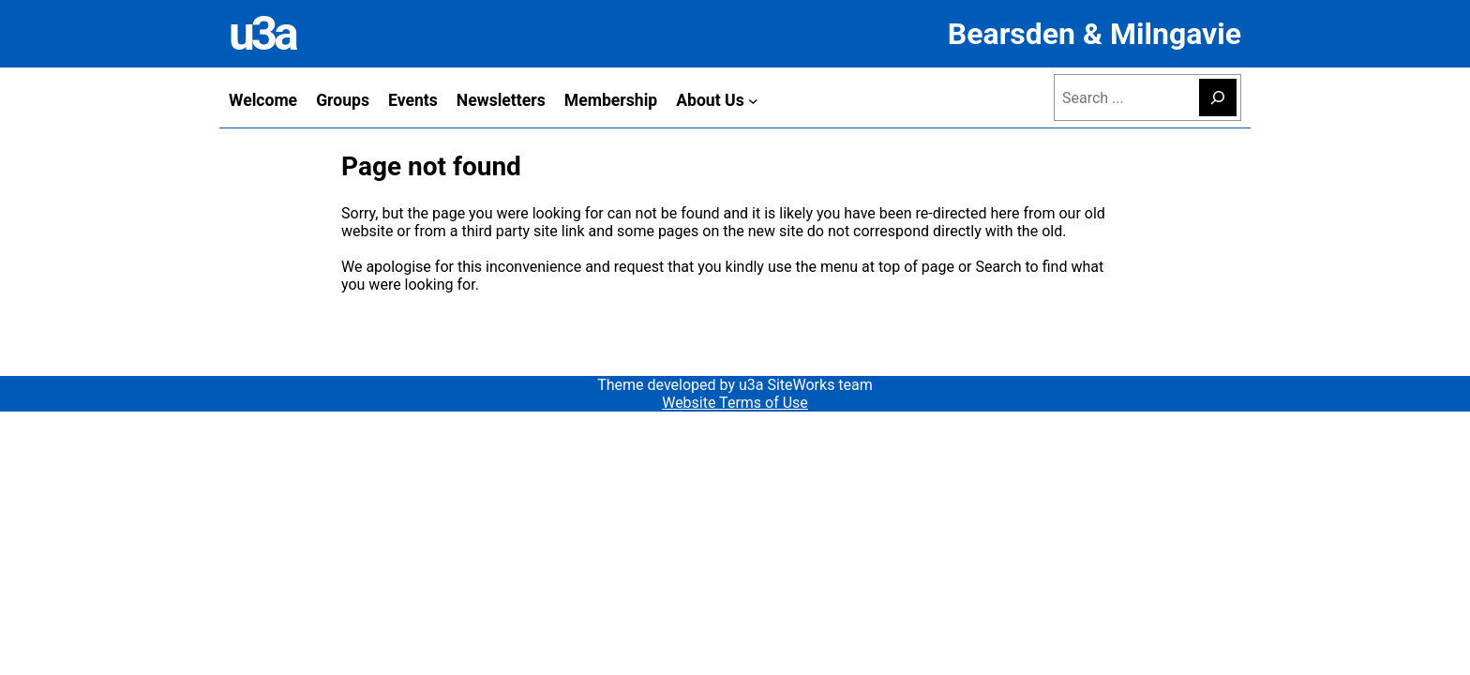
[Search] (1218, 97)
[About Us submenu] (753, 100)
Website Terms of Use (735, 403)
